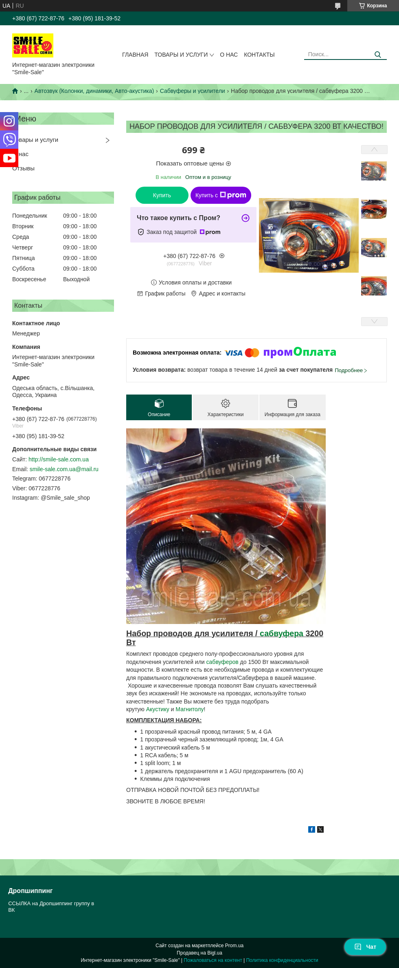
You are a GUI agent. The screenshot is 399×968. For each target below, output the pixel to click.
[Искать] (377, 55)
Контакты (259, 54)
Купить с (220, 195)
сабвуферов (223, 662)
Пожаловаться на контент (213, 960)
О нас (229, 54)
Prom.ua (234, 945)
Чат (365, 946)
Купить (162, 195)
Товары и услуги (181, 54)
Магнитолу (189, 709)
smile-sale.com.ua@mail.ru (64, 469)
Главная (135, 54)
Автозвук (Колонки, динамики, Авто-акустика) (94, 91)
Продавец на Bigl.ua (199, 953)
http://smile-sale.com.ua (58, 459)
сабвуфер (279, 633)
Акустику (158, 709)
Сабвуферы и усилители (192, 91)
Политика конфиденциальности (282, 960)
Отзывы (23, 168)
